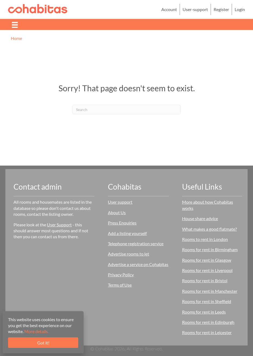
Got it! (43, 342)
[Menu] (15, 24)
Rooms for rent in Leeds (204, 311)
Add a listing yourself (127, 233)
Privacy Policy (121, 274)
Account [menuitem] (169, 9)
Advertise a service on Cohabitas (138, 264)
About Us (117, 212)
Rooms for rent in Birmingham (210, 249)
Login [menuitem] (240, 9)
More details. (36, 331)
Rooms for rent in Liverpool (207, 270)
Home (16, 38)
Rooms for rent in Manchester (209, 291)
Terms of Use (120, 284)
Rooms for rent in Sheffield (206, 301)
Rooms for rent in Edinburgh (208, 322)
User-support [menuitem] (195, 9)
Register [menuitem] (221, 9)
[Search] (126, 109)
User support (120, 201)
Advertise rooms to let (128, 253)
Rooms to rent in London (205, 239)
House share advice (200, 218)
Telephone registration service (135, 243)
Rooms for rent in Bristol (204, 280)
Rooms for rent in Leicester (207, 332)
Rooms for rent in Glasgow (206, 260)
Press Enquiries (122, 222)
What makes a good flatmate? (209, 228)
